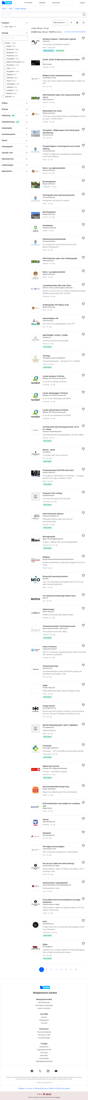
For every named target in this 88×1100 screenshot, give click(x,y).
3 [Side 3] (51, 969)
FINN (4, 9)
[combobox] (44, 14)
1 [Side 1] (41, 969)
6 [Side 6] (66, 969)
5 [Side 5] (61, 969)
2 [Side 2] (46, 969)
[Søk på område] (15, 38)
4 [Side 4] (56, 969)
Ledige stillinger (20, 9)
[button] (71, 22)
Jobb (10, 9)
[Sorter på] (60, 22)
